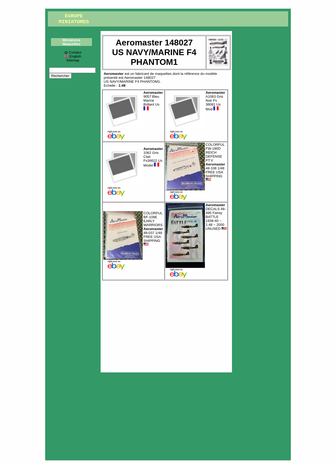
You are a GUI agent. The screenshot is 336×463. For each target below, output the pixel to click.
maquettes (163, 74)
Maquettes (71, 44)
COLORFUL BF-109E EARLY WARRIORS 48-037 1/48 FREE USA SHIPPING (153, 228)
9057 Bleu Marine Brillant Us (153, 101)
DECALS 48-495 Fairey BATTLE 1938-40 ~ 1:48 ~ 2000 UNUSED (216, 217)
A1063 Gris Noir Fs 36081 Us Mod (215, 101)
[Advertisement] (166, 325)
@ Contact (72, 52)
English (72, 56)
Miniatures (71, 40)
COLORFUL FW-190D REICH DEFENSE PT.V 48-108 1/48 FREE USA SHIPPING (215, 162)
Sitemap (72, 60)
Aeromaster (114, 74)
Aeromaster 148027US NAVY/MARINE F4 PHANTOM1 (132, 80)
